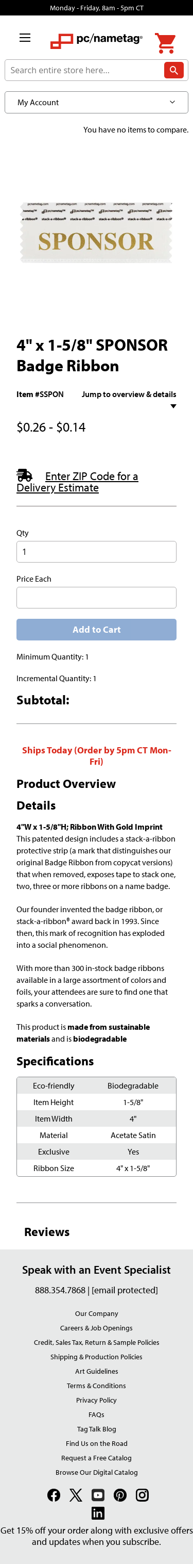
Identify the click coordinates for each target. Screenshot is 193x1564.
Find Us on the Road (97, 1443)
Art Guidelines (96, 1371)
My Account (38, 102)
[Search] (174, 73)
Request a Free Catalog (96, 1457)
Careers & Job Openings (96, 1327)
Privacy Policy (96, 1400)
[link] (55, 1497)
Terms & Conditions (96, 1385)
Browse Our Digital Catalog (97, 1472)
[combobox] (96, 70)
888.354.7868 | (63, 1290)
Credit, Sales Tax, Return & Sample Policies (97, 1342)
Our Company (96, 1313)
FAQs (96, 1414)
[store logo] (96, 46)
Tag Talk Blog (96, 1429)
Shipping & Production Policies (96, 1356)
